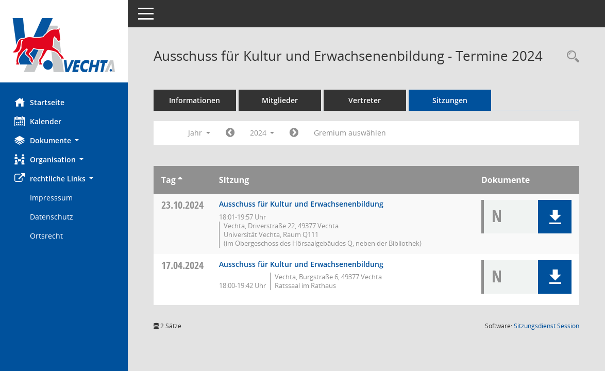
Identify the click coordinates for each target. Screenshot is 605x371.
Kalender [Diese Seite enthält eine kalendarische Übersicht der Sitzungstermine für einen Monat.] (38, 121)
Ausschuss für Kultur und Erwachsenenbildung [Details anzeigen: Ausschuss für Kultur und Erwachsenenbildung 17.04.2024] (302, 264)
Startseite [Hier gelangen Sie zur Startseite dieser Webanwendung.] (40, 102)
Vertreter (366, 100)
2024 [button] (263, 133)
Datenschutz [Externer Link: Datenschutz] (52, 217)
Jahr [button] (200, 133)
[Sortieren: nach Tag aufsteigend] (181, 179)
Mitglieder (281, 100)
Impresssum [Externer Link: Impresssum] (52, 198)
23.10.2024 (183, 205)
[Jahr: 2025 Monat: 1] (295, 133)
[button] (64, 140)
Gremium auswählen (351, 133)
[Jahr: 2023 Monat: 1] (231, 133)
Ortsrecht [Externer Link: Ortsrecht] (47, 236)
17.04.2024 (183, 265)
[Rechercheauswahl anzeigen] (570, 56)
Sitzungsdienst (546, 326)
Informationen (196, 100)
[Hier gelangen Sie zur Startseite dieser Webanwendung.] (64, 45)
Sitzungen (450, 100)
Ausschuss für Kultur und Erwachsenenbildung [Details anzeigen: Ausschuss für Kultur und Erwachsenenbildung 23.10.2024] (302, 204)
